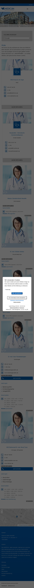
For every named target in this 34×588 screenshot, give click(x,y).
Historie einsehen (17, 302)
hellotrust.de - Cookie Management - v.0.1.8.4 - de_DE (17, 309)
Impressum (22, 307)
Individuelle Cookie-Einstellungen (17, 300)
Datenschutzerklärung (14, 307)
